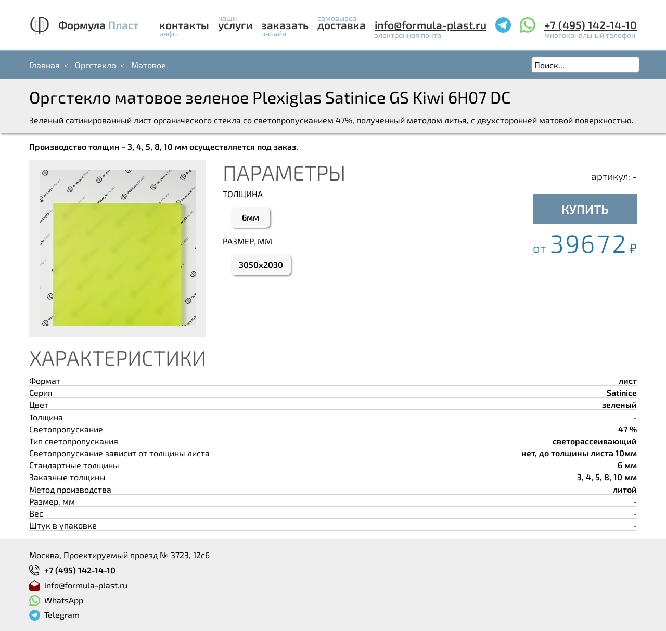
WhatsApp (63, 600)
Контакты (184, 24)
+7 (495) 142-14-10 (590, 24)
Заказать (285, 24)
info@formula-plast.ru (430, 24)
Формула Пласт (98, 24)
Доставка (341, 24)
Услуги (235, 24)
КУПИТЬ (585, 208)
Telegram (62, 615)
